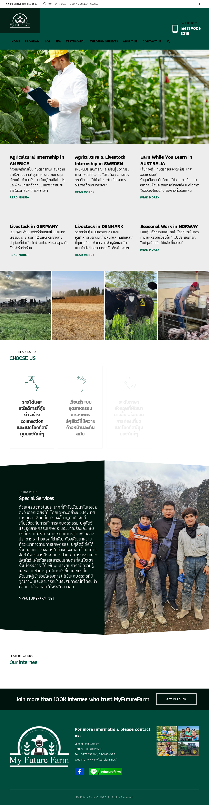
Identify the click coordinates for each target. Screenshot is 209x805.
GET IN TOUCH (176, 699)
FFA (58, 41)
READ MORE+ (19, 197)
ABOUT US (130, 41)
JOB (47, 41)
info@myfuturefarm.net (22, 4)
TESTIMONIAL (75, 41)
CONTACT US (151, 41)
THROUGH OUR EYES (104, 41)
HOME (15, 41)
